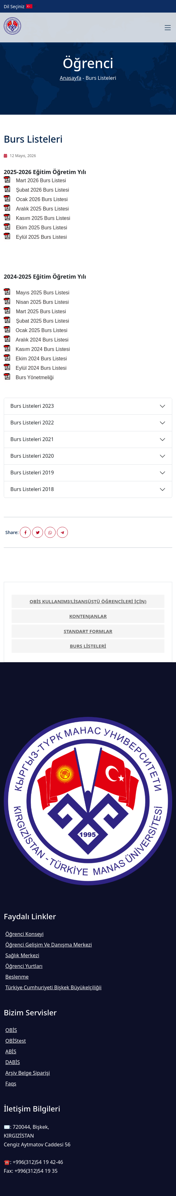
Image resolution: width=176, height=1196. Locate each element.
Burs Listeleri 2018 (32, 489)
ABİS (10, 1051)
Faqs (10, 1083)
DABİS (12, 1062)
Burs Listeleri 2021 (32, 439)
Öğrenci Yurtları (23, 966)
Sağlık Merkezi (22, 955)
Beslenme (17, 976)
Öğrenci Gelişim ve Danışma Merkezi (48, 944)
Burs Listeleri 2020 (32, 455)
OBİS (11, 1030)
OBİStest (15, 1040)
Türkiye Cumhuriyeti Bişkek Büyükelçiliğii (53, 987)
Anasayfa (70, 77)
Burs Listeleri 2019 (32, 472)
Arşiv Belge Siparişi (27, 1072)
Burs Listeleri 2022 (32, 422)
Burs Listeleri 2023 (32, 405)
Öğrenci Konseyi (24, 934)
